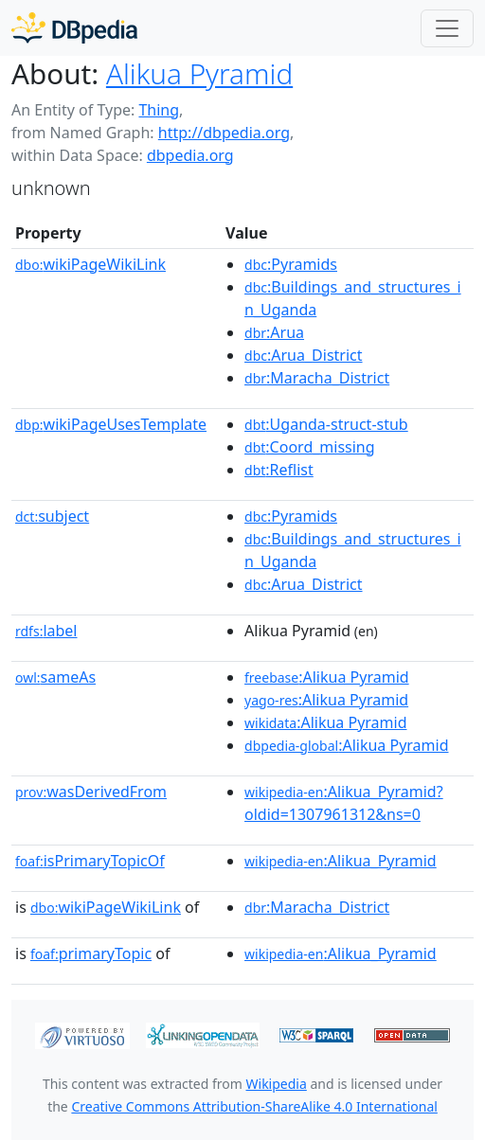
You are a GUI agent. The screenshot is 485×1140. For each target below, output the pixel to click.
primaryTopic (91, 953)
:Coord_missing (309, 446)
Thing (158, 109)
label (46, 630)
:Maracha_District (316, 377)
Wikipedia (276, 1084)
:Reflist (279, 469)
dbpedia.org (190, 155)
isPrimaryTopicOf (90, 860)
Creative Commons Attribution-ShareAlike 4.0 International (254, 1106)
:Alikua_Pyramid (340, 860)
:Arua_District (303, 355)
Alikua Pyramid (199, 73)
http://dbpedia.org (224, 132)
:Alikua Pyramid (326, 677)
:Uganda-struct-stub (326, 424)
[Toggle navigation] (447, 28)
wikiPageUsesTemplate (111, 424)
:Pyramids (290, 264)
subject (52, 516)
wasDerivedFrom (91, 791)
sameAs (55, 677)
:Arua (274, 332)
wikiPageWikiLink (90, 264)
